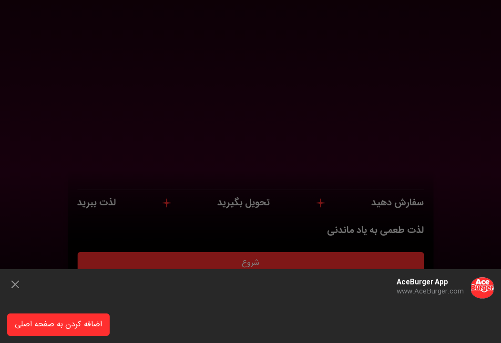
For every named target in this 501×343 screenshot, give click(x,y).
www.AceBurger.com (430, 291)
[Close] (15, 284)
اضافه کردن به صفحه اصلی (58, 324)
